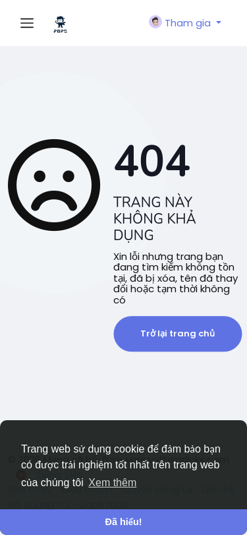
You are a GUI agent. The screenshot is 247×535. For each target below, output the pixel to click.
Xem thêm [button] (112, 482)
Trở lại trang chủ (177, 333)
